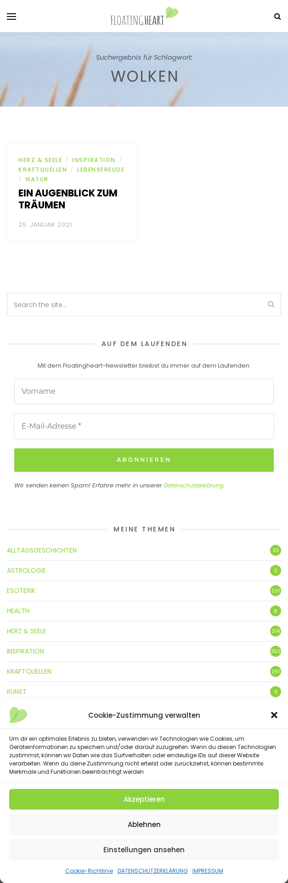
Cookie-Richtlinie (89, 871)
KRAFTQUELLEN (42, 169)
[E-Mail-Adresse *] (144, 426)
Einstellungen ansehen (144, 850)
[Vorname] (144, 391)
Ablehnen (144, 824)
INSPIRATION (94, 160)
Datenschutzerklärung (193, 485)
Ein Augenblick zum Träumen (68, 199)
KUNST (17, 691)
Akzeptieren (144, 799)
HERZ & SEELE (40, 160)
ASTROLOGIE (26, 570)
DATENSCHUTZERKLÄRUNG (153, 871)
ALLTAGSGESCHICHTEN (42, 550)
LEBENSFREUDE (100, 169)
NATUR (37, 179)
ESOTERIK (21, 590)
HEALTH (18, 610)
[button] (274, 715)
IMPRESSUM (207, 871)
